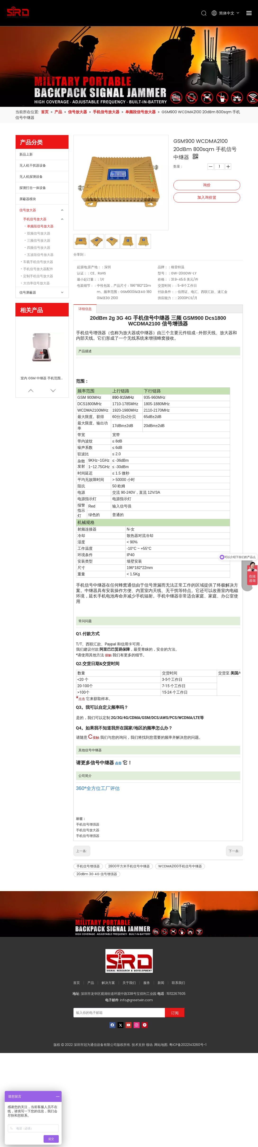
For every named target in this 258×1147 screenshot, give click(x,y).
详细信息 (85, 308)
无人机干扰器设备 (32, 165)
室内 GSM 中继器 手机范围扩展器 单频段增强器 (42, 378)
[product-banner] (129, 914)
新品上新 (26, 154)
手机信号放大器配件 (38, 269)
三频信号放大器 (38, 240)
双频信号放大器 (38, 233)
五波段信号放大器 (40, 254)
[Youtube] (128, 1025)
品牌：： (164, 267)
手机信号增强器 (87, 824)
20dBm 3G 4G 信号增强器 (97, 874)
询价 (207, 185)
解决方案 (108, 982)
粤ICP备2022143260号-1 (187, 1044)
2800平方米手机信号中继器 (129, 866)
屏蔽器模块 (27, 199)
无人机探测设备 (31, 176)
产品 (90, 982)
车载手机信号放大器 (38, 261)
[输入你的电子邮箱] (123, 1012)
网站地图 (160, 1044)
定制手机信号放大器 (38, 276)
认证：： (83, 273)
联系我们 (178, 982)
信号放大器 (27, 210)
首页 (76, 982)
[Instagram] (137, 1025)
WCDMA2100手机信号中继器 (180, 866)
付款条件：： (168, 291)
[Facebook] (112, 1025)
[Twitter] (120, 1025)
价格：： (164, 279)
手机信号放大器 (34, 219)
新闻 (161, 982)
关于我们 (129, 982)
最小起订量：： (88, 279)
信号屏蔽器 (27, 292)
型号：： (164, 273)
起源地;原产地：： (90, 267)
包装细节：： (87, 285)
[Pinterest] (145, 1025)
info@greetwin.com (136, 1000)
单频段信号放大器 (40, 226)
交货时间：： (168, 285)
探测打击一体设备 (32, 187)
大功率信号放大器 (36, 283)
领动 (149, 1044)
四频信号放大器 (38, 247)
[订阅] (175, 1012)
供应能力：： (168, 298)
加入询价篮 (206, 197)
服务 (146, 982)
